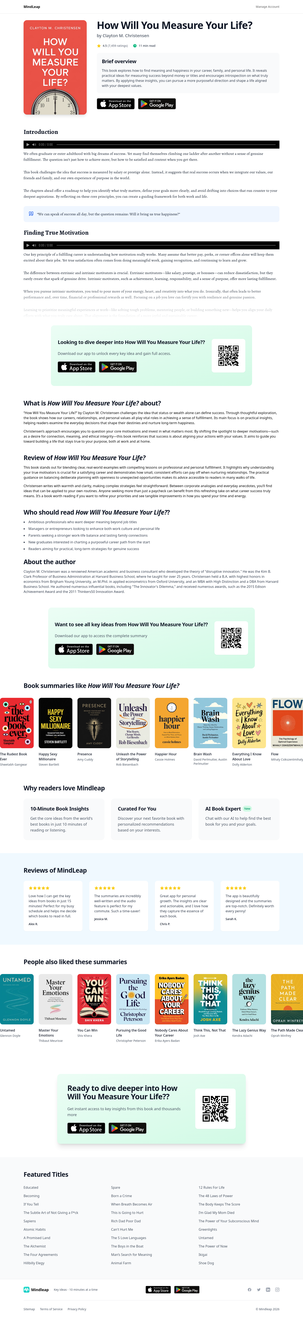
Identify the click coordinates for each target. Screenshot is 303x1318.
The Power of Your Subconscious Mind (229, 1221)
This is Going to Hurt (127, 1212)
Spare (115, 1187)
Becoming (32, 1196)
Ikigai (203, 1254)
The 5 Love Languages (128, 1238)
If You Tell (31, 1204)
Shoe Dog (206, 1263)
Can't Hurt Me (122, 1229)
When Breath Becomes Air (131, 1204)
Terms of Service (51, 1309)
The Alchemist (35, 1246)
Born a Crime (121, 1196)
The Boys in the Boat (127, 1246)
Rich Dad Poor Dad (126, 1221)
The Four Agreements (41, 1254)
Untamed (206, 1238)
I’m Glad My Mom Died (216, 1212)
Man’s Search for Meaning (131, 1254)
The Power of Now (213, 1246)
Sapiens (30, 1221)
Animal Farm (121, 1263)
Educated (31, 1187)
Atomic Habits (35, 1229)
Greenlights (208, 1229)
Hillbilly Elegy (34, 1263)
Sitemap (29, 1309)
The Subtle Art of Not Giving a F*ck (51, 1212)
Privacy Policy (77, 1309)
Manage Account (267, 7)
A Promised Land (37, 1238)
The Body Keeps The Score (219, 1204)
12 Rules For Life (212, 1187)
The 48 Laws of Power (216, 1196)
